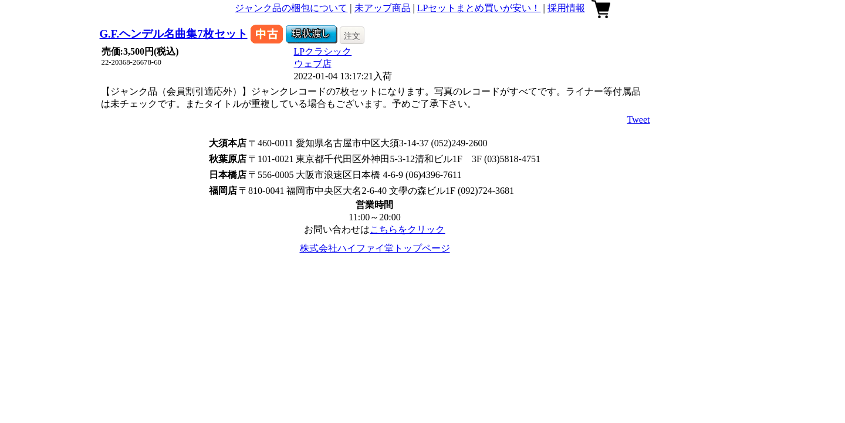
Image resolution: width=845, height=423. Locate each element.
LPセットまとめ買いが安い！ (479, 8)
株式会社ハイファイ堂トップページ (375, 248)
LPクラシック (323, 51)
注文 (352, 36)
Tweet (638, 120)
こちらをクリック (407, 229)
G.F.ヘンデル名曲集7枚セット (174, 34)
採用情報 (566, 8)
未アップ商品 (382, 8)
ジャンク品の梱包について (291, 8)
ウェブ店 (313, 64)
